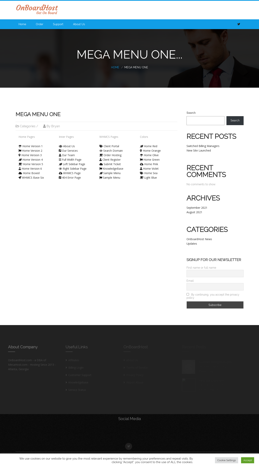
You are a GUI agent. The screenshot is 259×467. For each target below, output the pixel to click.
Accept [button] (247, 460)
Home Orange (150, 148)
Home (22, 24)
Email (190, 280)
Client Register (110, 157)
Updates (192, 243)
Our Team (67, 153)
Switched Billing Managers (203, 146)
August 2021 (194, 212)
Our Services (68, 148)
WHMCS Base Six (31, 175)
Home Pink (149, 162)
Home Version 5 (31, 162)
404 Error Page (70, 175)
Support (58, 24)
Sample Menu (110, 171)
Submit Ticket (110, 162)
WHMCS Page (70, 171)
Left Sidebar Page (72, 162)
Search (191, 112)
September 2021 (197, 207)
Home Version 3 (30, 153)
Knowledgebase (76, 382)
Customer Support (77, 375)
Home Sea (148, 171)
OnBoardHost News (199, 239)
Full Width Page (70, 157)
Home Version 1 (31, 144)
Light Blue (148, 175)
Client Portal (109, 144)
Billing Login (73, 367)
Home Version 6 (30, 166)
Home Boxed (29, 171)
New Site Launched (199, 150)
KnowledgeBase (111, 166)
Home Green (150, 157)
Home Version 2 (30, 148)
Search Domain (111, 148)
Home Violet (149, 166)
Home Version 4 (31, 157)
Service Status (75, 390)
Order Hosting (110, 153)
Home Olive (149, 153)
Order (39, 24)
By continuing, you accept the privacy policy (213, 296)
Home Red (148, 144)
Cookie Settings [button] (226, 460)
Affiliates (71, 360)
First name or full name (201, 267)
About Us (79, 24)
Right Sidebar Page (73, 166)
